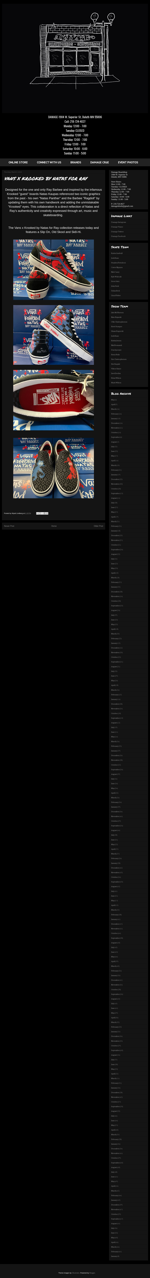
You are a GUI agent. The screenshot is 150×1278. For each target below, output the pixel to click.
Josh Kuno (115, 258)
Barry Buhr (115, 354)
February (114, 413)
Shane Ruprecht (117, 331)
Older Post (98, 526)
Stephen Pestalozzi (118, 262)
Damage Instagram (118, 222)
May (113, 399)
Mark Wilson (116, 382)
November (115, 427)
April (113, 404)
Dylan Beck (115, 290)
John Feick (115, 286)
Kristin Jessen (116, 340)
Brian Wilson (116, 378)
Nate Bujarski (116, 317)
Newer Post (9, 526)
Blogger (92, 1273)
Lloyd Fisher (116, 295)
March (113, 409)
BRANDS (75, 162)
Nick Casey (115, 272)
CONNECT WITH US (49, 162)
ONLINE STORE (18, 162)
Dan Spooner (116, 350)
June (113, 451)
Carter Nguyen (117, 267)
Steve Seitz (115, 281)
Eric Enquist (115, 364)
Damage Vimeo (117, 226)
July (112, 446)
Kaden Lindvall (117, 253)
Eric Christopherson (118, 359)
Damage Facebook (118, 236)
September (115, 437)
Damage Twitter (117, 231)
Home (54, 526)
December (115, 423)
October (114, 432)
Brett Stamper (116, 326)
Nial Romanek (116, 345)
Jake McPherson (117, 312)
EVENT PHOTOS (128, 162)
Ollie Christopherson (119, 321)
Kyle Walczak (116, 276)
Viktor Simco (116, 368)
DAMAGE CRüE (99, 162)
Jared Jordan (116, 373)
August (114, 442)
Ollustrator (75, 1273)
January (114, 418)
